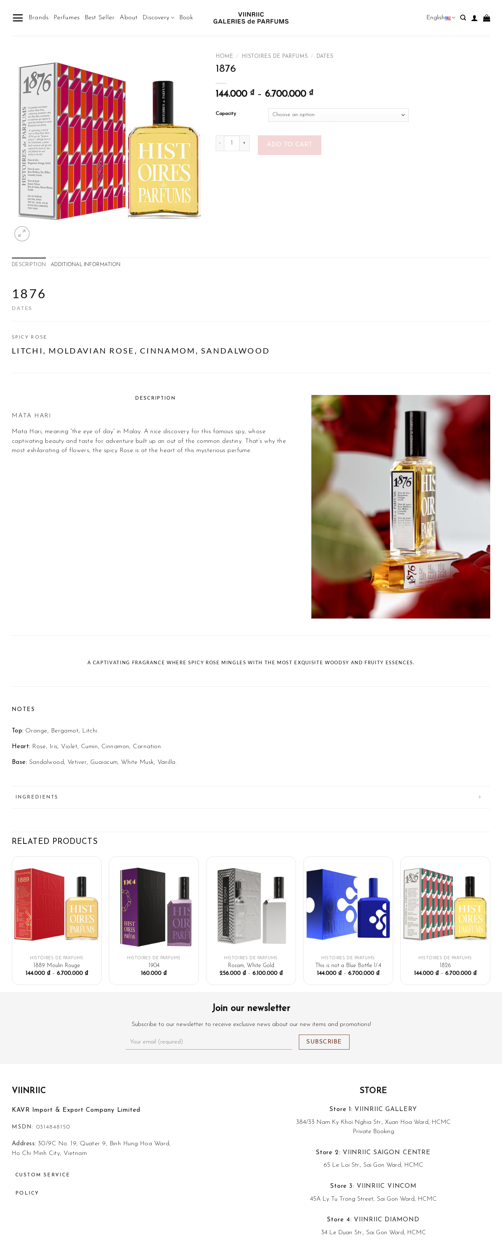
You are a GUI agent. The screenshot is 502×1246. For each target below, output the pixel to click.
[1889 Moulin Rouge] (56, 906)
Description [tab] (29, 264)
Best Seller (100, 17)
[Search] (463, 18)
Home (224, 56)
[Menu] (18, 18)
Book (186, 17)
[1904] (154, 906)
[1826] (445, 906)
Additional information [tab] (85, 264)
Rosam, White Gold (251, 966)
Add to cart (289, 145)
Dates (324, 56)
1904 (154, 966)
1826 (445, 966)
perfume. (239, 450)
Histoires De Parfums (275, 56)
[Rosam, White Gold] (251, 906)
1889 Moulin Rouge (57, 966)
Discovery (158, 17)
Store (373, 1091)
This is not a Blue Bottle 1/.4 (348, 966)
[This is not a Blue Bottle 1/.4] (348, 906)
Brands (39, 17)
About (128, 17)
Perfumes (67, 17)
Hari (35, 432)
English (440, 17)
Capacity (226, 113)
